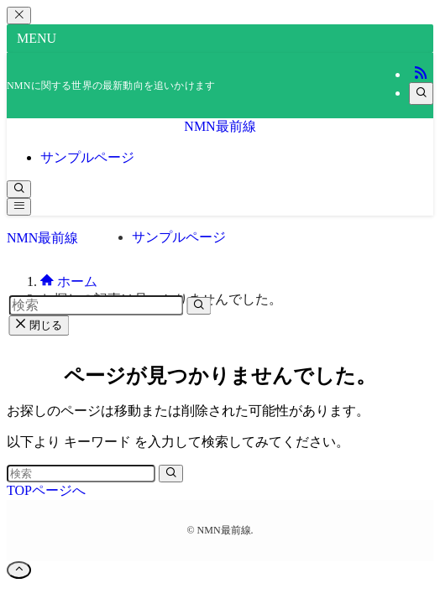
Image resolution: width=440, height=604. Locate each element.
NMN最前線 (219, 126)
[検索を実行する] (171, 473)
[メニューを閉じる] (19, 15)
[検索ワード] (81, 473)
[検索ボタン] (19, 189)
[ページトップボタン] (19, 570)
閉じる (38, 325)
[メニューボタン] (19, 207)
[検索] (421, 93)
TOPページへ (46, 490)
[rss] (420, 74)
